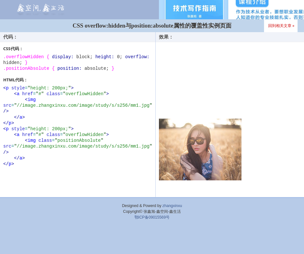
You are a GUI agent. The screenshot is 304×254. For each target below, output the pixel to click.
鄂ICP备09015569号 (152, 217)
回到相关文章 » (281, 25)
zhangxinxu (172, 206)
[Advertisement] (152, 239)
